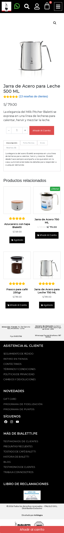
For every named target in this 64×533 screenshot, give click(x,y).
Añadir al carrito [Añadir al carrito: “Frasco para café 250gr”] (18, 305)
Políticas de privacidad (18, 374)
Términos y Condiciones (19, 369)
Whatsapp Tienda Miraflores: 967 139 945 (48, 336)
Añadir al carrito (42, 130)
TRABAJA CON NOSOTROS (18, 472)
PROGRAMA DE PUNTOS (18, 409)
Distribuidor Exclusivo (32, 508)
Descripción (11, 143)
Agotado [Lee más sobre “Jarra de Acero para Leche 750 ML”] (48, 305)
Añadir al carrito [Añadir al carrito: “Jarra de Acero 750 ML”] (48, 235)
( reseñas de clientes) (33, 96)
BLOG (7, 461)
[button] (58, 6)
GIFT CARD (9, 398)
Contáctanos (12, 363)
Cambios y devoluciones (19, 379)
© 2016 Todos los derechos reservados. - (25, 506)
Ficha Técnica (28, 143)
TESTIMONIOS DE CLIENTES (20, 441)
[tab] (11, 142)
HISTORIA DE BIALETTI (16, 456)
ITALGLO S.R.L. (51, 506)
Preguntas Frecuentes (17, 446)
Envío (42, 143)
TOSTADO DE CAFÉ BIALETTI (19, 451)
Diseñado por (32, 515)
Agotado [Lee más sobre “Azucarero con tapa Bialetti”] (18, 239)
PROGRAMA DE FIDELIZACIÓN (22, 404)
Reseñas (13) (11, 148)
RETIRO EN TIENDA (15, 358)
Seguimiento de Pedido (18, 353)
